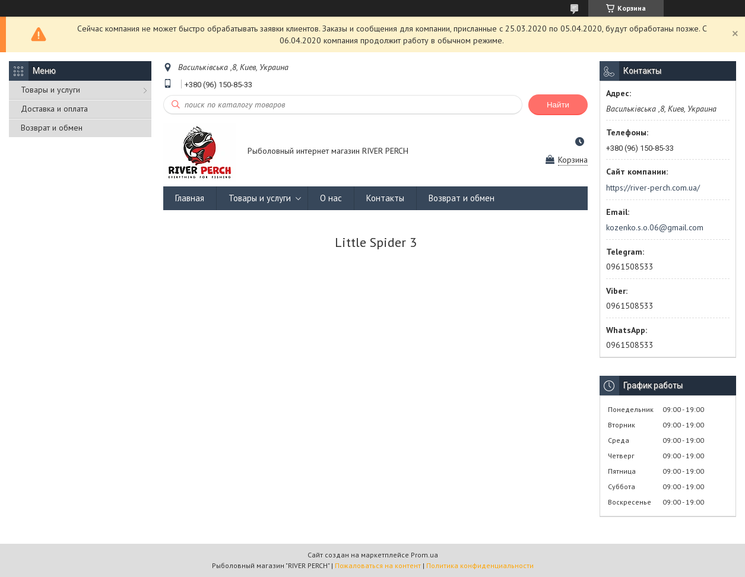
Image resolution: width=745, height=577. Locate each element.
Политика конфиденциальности (480, 565)
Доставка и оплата (54, 108)
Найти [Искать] (558, 104)
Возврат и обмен (52, 127)
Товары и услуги (50, 89)
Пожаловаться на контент (378, 565)
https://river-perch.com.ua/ (653, 187)
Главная (189, 198)
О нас (331, 198)
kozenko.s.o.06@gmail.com (654, 227)
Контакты (385, 198)
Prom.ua (424, 554)
